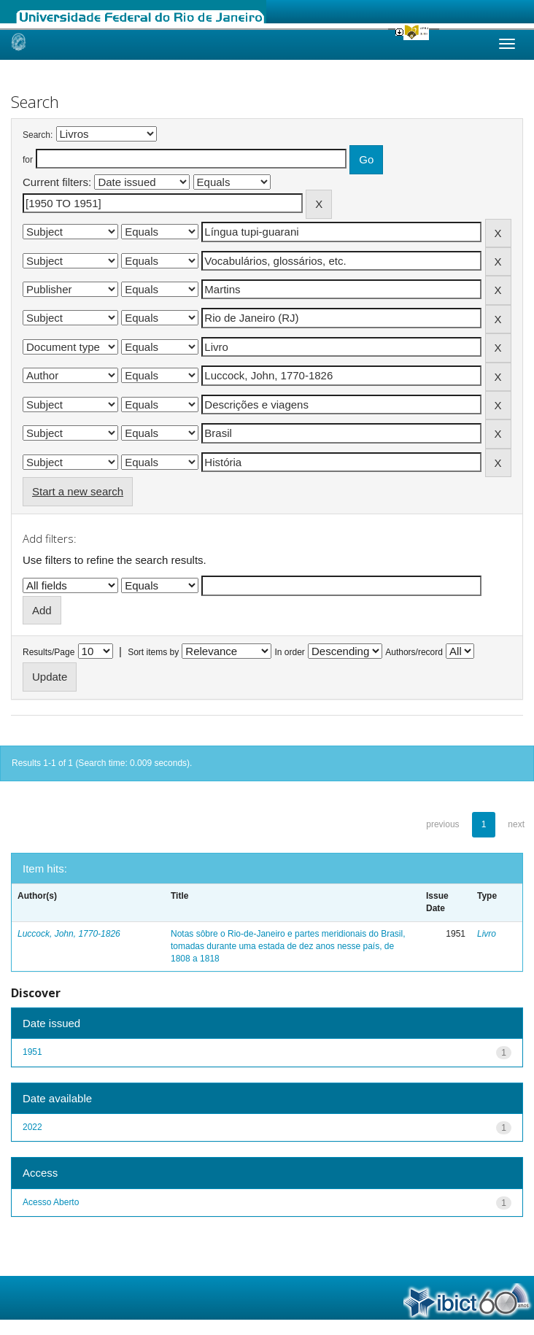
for (28, 160)
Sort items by (153, 652)
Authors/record (414, 652)
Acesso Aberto (51, 1202)
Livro (486, 934)
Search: (38, 135)
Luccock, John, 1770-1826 (69, 934)
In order (290, 652)
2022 (32, 1127)
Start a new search (77, 491)
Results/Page (48, 652)
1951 (32, 1052)
